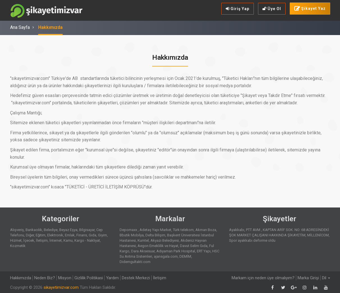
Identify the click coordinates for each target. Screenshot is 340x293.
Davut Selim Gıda (193, 246)
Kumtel (143, 240)
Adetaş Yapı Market (155, 230)
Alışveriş (17, 230)
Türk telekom (183, 230)
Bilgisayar (87, 230)
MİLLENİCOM (318, 235)
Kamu (68, 240)
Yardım (112, 277)
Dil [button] (326, 277)
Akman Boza (205, 230)
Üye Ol (272, 8)
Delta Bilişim (155, 235)
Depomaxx (129, 230)
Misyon (64, 277)
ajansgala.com (166, 256)
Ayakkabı (236, 230)
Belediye (51, 230)
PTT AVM (253, 230)
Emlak (70, 235)
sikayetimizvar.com (61, 287)
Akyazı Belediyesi (164, 240)
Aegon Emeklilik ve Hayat (158, 246)
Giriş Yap (237, 8)
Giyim (102, 235)
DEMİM (185, 256)
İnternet (55, 240)
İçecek (28, 240)
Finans (81, 235)
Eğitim (40, 235)
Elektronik (55, 235)
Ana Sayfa (20, 27)
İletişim (42, 240)
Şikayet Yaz (310, 8)
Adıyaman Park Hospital (175, 251)
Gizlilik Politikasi (88, 277)
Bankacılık (34, 230)
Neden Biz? (44, 277)
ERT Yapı (204, 251)
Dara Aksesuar (143, 251)
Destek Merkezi (136, 277)
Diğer (30, 235)
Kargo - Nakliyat (87, 240)
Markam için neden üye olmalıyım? (263, 277)
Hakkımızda (50, 27)
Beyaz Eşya (68, 230)
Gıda (92, 235)
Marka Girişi (308, 277)
